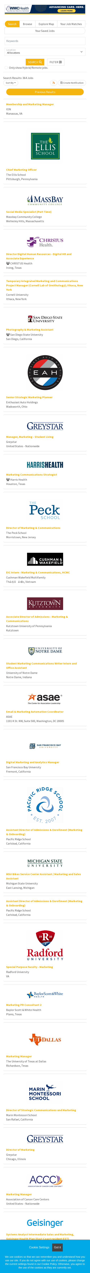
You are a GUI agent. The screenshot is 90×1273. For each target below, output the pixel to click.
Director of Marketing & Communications (33, 528)
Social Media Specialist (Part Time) (29, 212)
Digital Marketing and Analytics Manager (32, 762)
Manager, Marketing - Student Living (30, 437)
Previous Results (45, 92)
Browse (27, 24)
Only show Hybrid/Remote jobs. (28, 67)
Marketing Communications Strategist (31, 474)
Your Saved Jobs (45, 31)
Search (12, 24)
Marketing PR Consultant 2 (23, 1005)
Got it (57, 1247)
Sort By (10, 82)
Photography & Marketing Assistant (29, 329)
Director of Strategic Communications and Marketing (41, 1110)
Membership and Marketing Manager (30, 104)
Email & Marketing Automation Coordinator (34, 711)
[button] (56, 62)
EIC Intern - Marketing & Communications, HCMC (38, 572)
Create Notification (72, 82)
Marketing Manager (19, 1056)
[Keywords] (45, 41)
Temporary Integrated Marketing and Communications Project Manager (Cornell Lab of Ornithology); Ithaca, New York (44, 285)
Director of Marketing (20, 1149)
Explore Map (46, 24)
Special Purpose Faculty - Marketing (29, 967)
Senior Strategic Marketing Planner (29, 397)
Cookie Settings (39, 1247)
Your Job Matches (71, 24)
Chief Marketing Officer (21, 169)
